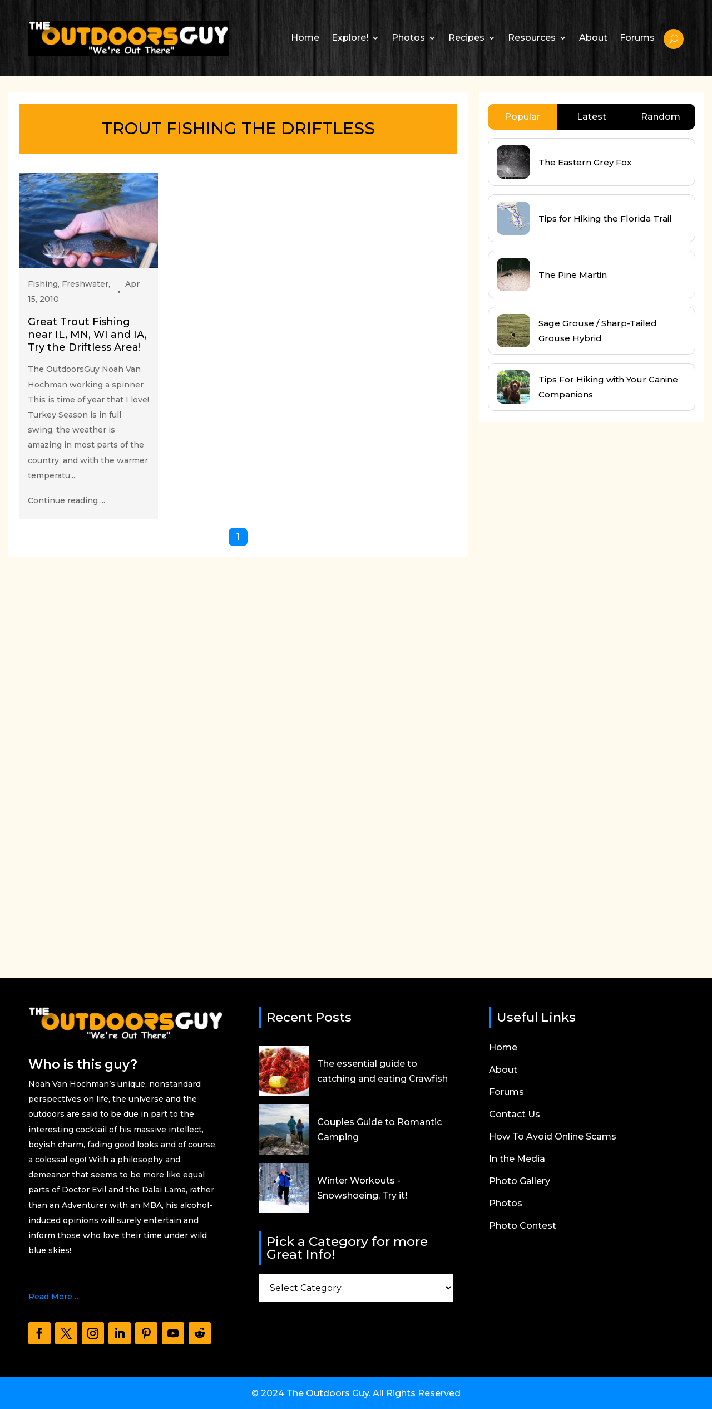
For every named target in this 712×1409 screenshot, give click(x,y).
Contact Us (514, 1115)
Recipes (466, 37)
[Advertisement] (562, 689)
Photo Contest (522, 1226)
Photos (408, 37)
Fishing (43, 284)
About (593, 37)
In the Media (517, 1159)
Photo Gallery (519, 1181)
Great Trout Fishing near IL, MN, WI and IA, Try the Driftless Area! (87, 335)
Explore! (350, 37)
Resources (532, 37)
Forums (637, 37)
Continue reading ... (66, 500)
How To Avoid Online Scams (552, 1137)
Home (305, 37)
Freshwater (85, 284)
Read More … (54, 1297)
